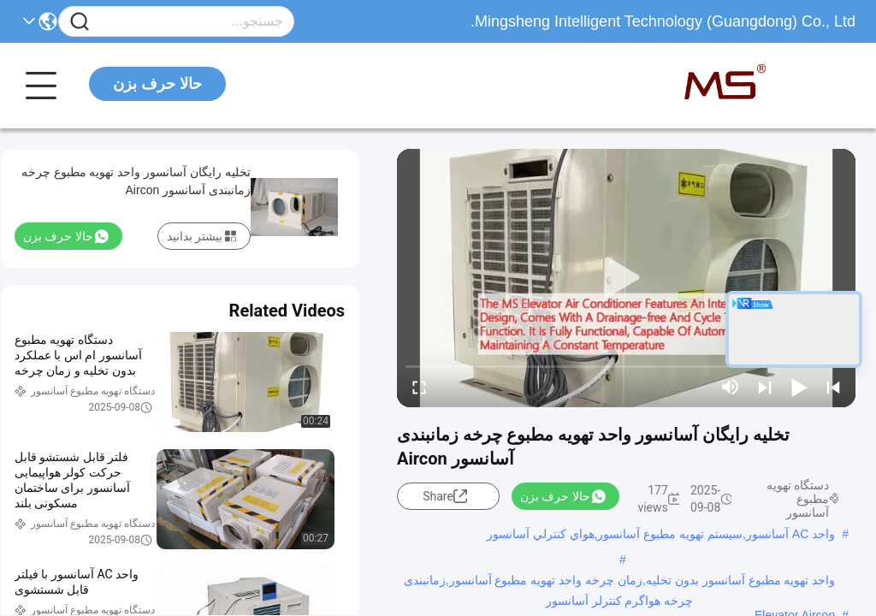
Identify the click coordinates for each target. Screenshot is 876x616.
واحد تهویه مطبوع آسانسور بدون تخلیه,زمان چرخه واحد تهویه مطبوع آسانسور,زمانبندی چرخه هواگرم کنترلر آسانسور (620, 581)
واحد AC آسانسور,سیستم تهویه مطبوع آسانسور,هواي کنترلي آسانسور (661, 534)
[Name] (79, 22)
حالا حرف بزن (157, 83)
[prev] (833, 387)
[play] (626, 278)
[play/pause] (799, 387)
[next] (765, 387)
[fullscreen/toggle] (419, 387)
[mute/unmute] (730, 387)
